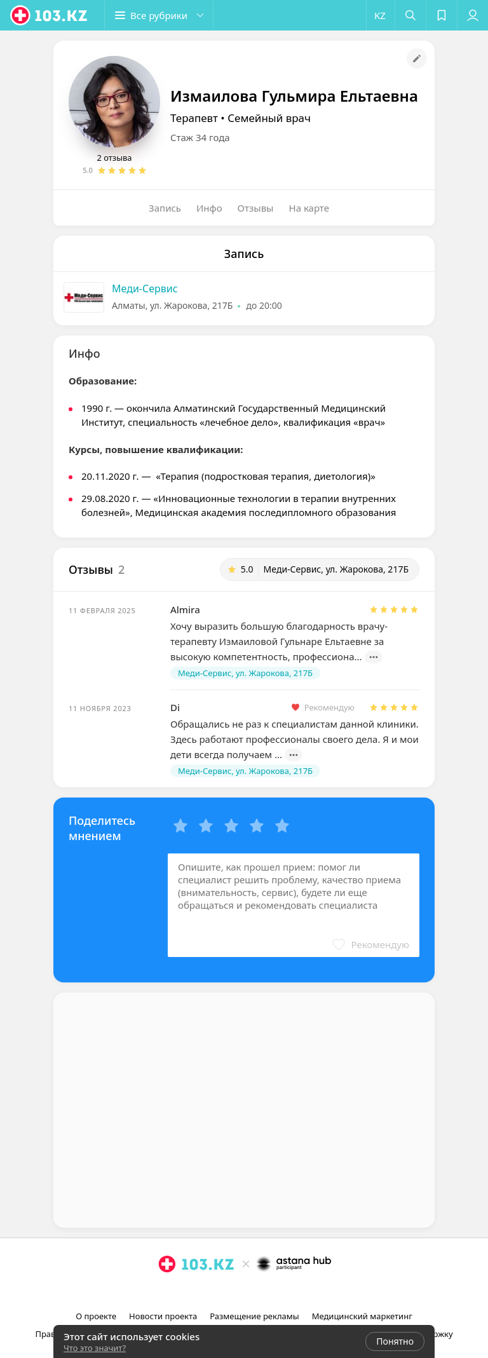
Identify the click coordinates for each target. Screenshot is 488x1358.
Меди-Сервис (145, 288)
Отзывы (256, 207)
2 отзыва (114, 158)
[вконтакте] (263, 1292)
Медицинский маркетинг (362, 1316)
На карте (309, 207)
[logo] (49, 15)
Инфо (209, 207)
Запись (165, 207)
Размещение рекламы (254, 1316)
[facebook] (245, 1292)
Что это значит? (95, 1348)
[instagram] (227, 1292)
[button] (159, 15)
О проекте (96, 1316)
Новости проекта (163, 1316)
